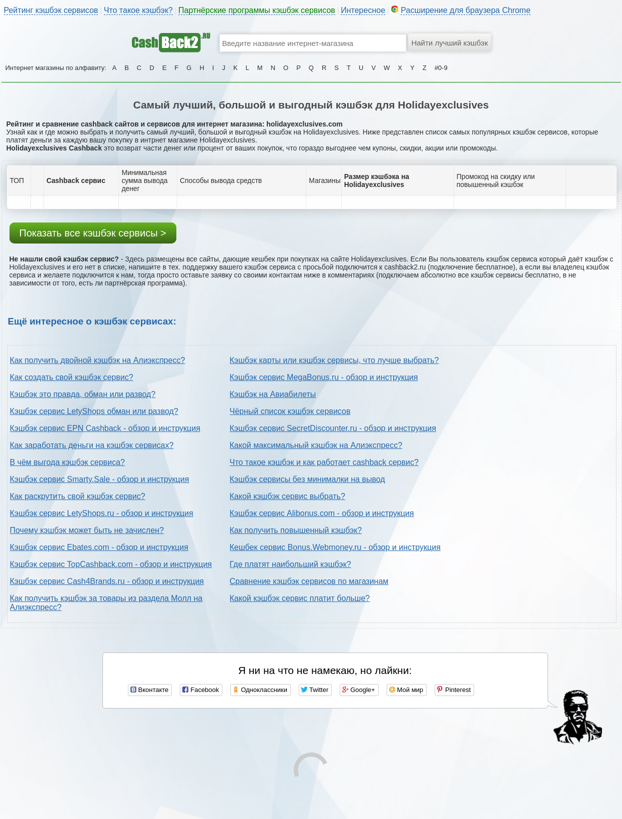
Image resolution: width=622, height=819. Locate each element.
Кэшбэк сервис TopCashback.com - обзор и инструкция (111, 564)
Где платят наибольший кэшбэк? (290, 564)
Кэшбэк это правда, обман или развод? (83, 394)
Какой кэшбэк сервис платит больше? (300, 598)
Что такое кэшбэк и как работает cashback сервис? (324, 462)
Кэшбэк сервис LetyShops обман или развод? (94, 411)
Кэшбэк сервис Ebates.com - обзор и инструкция (99, 547)
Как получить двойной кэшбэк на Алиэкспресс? (97, 360)
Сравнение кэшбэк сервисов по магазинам (309, 581)
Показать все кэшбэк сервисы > (92, 233)
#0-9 (441, 68)
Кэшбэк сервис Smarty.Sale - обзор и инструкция (99, 479)
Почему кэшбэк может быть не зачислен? (87, 530)
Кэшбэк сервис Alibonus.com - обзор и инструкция (322, 513)
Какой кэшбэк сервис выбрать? (287, 496)
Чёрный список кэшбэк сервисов (290, 411)
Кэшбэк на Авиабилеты (273, 394)
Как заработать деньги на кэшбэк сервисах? (92, 445)
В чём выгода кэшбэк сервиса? (67, 462)
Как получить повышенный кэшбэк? (296, 530)
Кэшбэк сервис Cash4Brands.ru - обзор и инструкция (107, 581)
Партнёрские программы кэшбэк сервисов (256, 10)
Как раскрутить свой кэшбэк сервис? (77, 496)
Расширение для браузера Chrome (466, 10)
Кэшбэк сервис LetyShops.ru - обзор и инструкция (101, 513)
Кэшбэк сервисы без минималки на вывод (307, 479)
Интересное (363, 10)
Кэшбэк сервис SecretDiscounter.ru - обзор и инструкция (333, 428)
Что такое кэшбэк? (138, 10)
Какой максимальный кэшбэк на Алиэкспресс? (316, 445)
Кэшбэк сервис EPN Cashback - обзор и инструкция (105, 428)
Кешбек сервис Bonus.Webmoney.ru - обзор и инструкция (335, 547)
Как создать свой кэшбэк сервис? (71, 377)
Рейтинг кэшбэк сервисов (51, 10)
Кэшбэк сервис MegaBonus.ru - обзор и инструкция (324, 377)
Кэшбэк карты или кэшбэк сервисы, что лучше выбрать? (334, 360)
